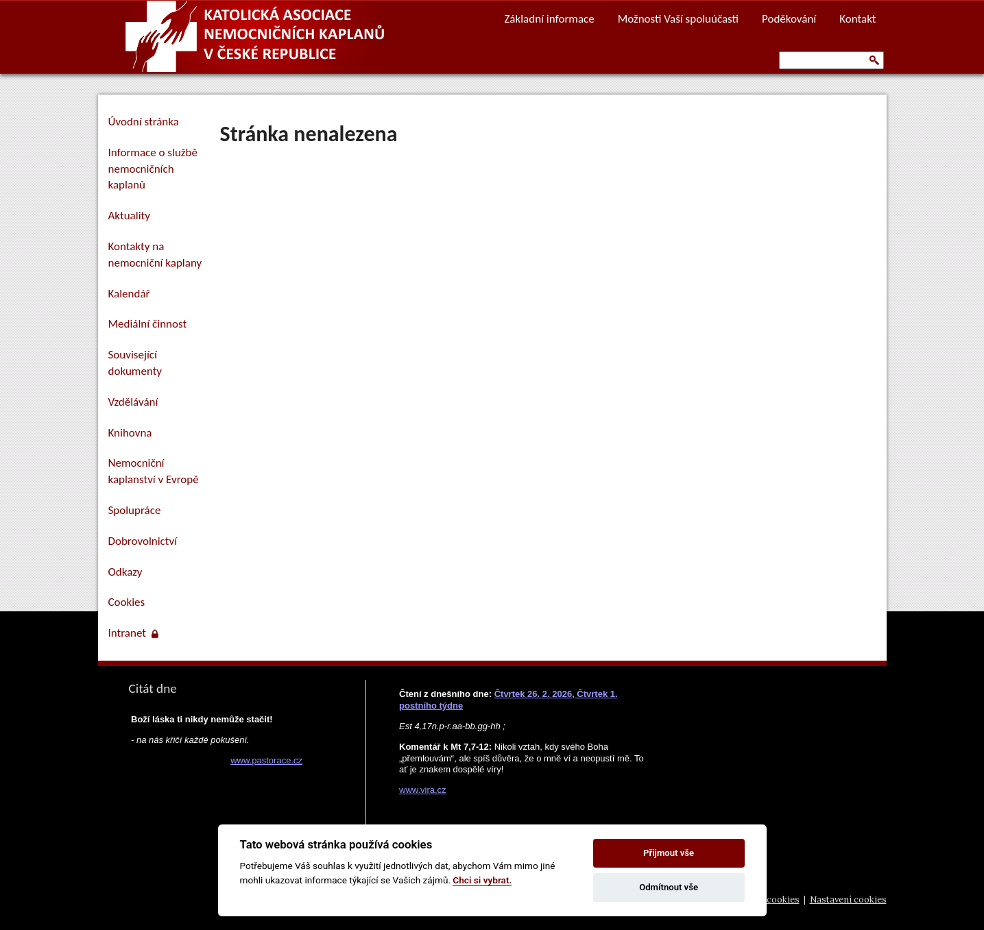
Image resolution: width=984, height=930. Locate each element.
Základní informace (549, 19)
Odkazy (125, 572)
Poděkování (789, 19)
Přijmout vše (668, 853)
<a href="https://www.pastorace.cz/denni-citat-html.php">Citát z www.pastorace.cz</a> (214, 794)
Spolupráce (134, 510)
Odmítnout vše (668, 887)
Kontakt (857, 19)
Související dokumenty (135, 362)
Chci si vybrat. (482, 879)
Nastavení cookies (848, 899)
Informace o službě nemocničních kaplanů (152, 169)
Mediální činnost (147, 324)
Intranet (133, 633)
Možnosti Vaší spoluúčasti (678, 19)
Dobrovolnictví (143, 541)
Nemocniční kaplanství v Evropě (153, 471)
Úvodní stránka (143, 121)
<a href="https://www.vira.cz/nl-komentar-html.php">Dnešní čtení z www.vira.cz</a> (524, 738)
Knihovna (130, 433)
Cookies (126, 602)
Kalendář (129, 293)
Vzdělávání (133, 402)
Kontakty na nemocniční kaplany (155, 254)
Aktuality (129, 215)
